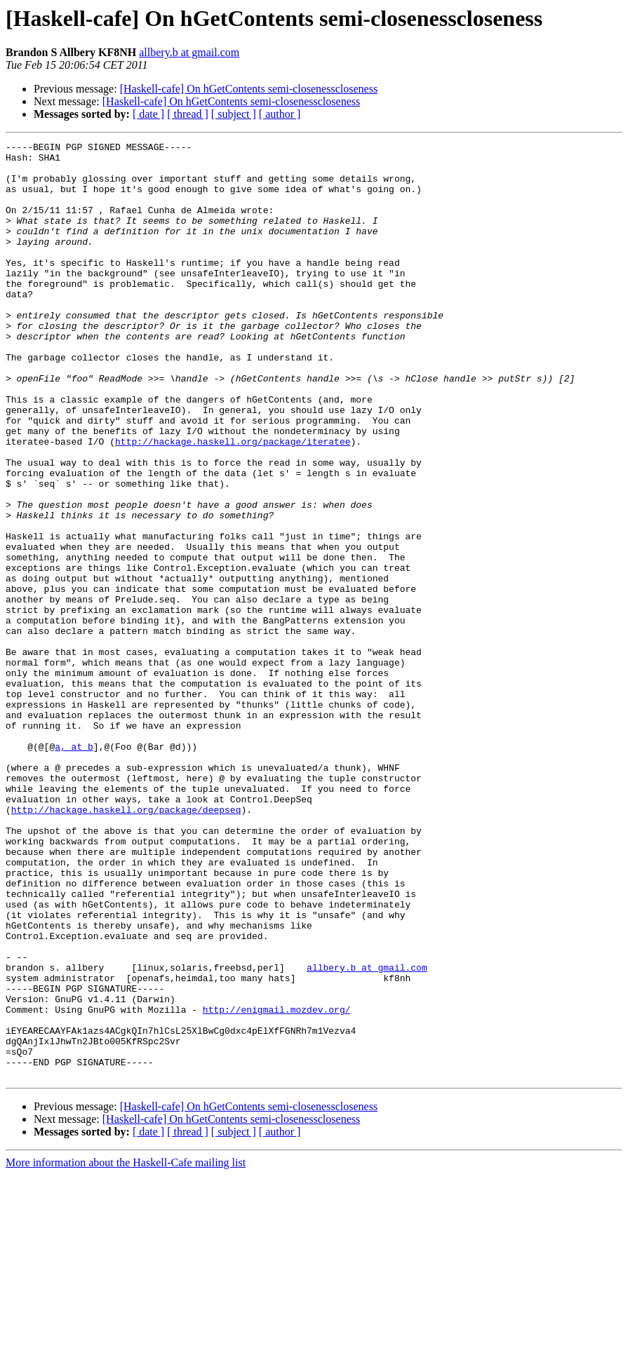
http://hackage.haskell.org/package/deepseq (126, 944)
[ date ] (148, 114)
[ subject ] (233, 114)
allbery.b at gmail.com (189, 52)
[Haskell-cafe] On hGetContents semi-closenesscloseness (249, 89)
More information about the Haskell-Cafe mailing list (126, 1350)
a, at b (74, 868)
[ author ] (280, 114)
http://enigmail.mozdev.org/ (277, 1184)
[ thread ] (187, 114)
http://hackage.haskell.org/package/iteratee (232, 502)
